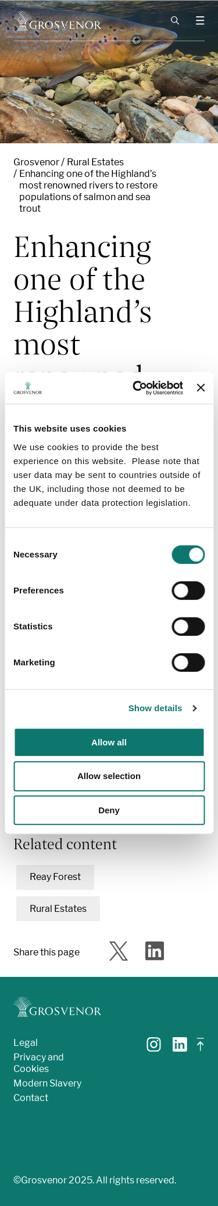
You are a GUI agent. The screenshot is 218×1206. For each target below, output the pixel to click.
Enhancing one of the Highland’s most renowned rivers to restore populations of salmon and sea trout (88, 191)
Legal (25, 1042)
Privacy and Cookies (38, 1063)
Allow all (109, 742)
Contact (30, 1097)
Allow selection (109, 776)
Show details (155, 708)
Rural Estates (95, 162)
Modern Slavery (47, 1083)
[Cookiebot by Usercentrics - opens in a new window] (137, 388)
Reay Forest (55, 876)
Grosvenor (36, 162)
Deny (109, 810)
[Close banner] (200, 387)
